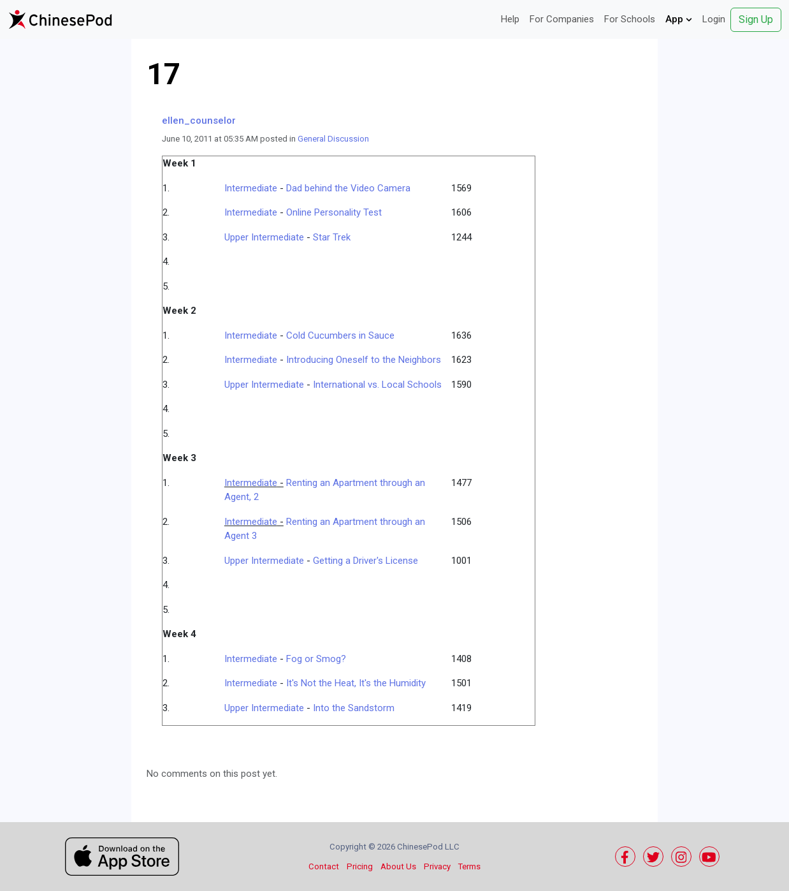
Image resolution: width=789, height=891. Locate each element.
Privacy (437, 866)
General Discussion (333, 139)
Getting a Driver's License (365, 560)
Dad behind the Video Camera (348, 188)
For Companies (562, 19)
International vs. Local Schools (377, 384)
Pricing (360, 866)
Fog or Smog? (316, 659)
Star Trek (332, 237)
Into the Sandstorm (353, 708)
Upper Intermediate (264, 237)
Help (510, 19)
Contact (323, 866)
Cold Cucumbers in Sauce (340, 335)
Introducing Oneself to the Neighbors (363, 359)
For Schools (629, 19)
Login (713, 19)
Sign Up (756, 19)
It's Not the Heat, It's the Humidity (356, 683)
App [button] (678, 19)
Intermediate (250, 188)
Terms (469, 866)
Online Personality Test (334, 212)
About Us (398, 866)
